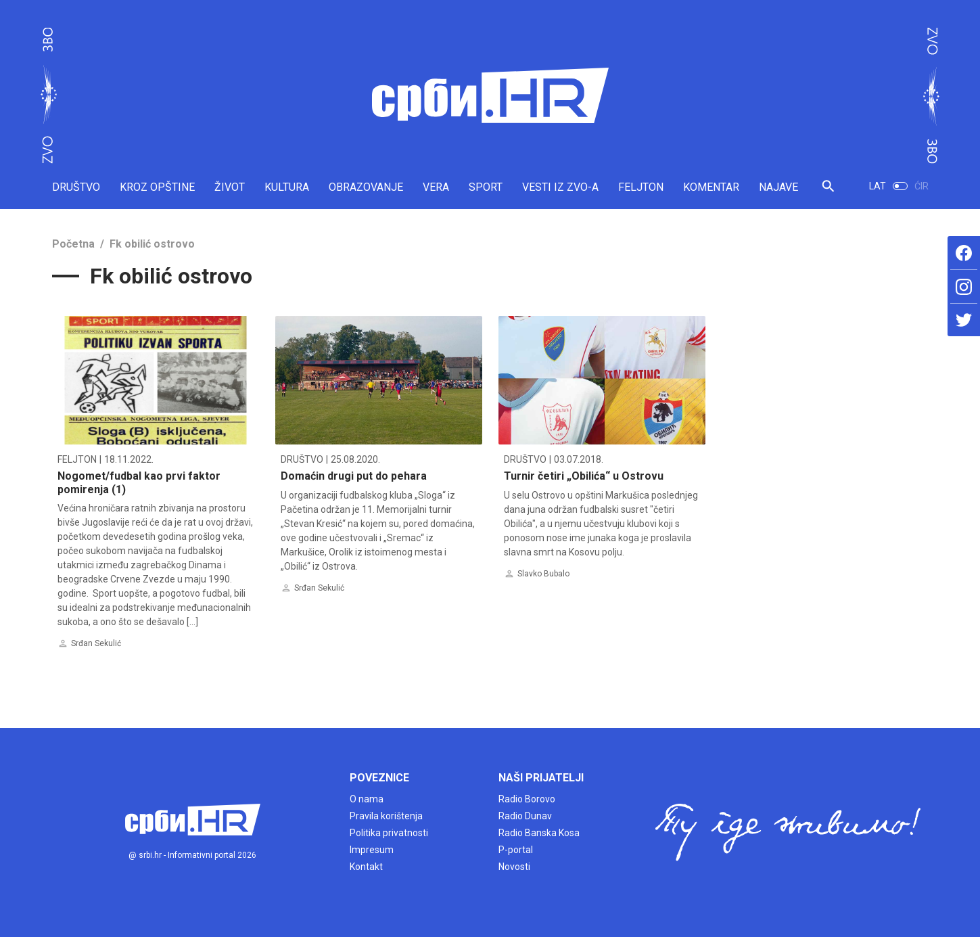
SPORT (486, 187)
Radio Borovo (526, 799)
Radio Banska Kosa (539, 832)
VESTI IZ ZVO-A (560, 187)
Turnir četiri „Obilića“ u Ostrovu (583, 476)
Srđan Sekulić (96, 643)
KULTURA (286, 187)
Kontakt (366, 866)
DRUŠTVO (76, 187)
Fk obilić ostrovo (152, 243)
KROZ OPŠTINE (157, 187)
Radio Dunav (525, 815)
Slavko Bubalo (543, 573)
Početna (73, 243)
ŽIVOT (229, 187)
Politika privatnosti (389, 832)
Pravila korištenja (386, 815)
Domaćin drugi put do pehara (354, 476)
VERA (436, 187)
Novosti (514, 866)
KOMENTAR (711, 187)
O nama (366, 799)
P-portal (515, 849)
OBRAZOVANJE (366, 187)
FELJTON (640, 187)
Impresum (372, 849)
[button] (828, 192)
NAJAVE (778, 187)
